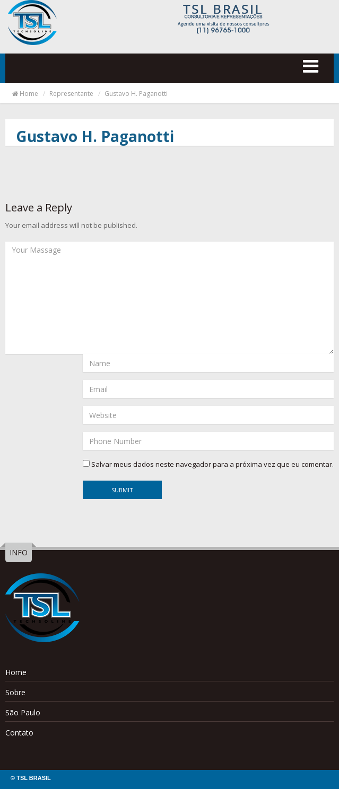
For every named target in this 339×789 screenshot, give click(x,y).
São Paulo (22, 712)
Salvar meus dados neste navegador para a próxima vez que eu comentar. (212, 464)
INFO (19, 552)
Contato (19, 733)
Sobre (15, 692)
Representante (71, 93)
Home (25, 93)
